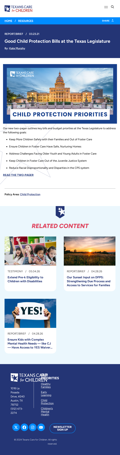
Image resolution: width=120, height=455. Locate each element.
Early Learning (46, 393)
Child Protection (30, 194)
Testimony (15, 271)
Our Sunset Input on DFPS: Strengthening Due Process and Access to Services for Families (88, 281)
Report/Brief (14, 34)
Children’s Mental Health (47, 411)
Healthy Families (46, 385)
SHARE (107, 20)
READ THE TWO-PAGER (18, 175)
